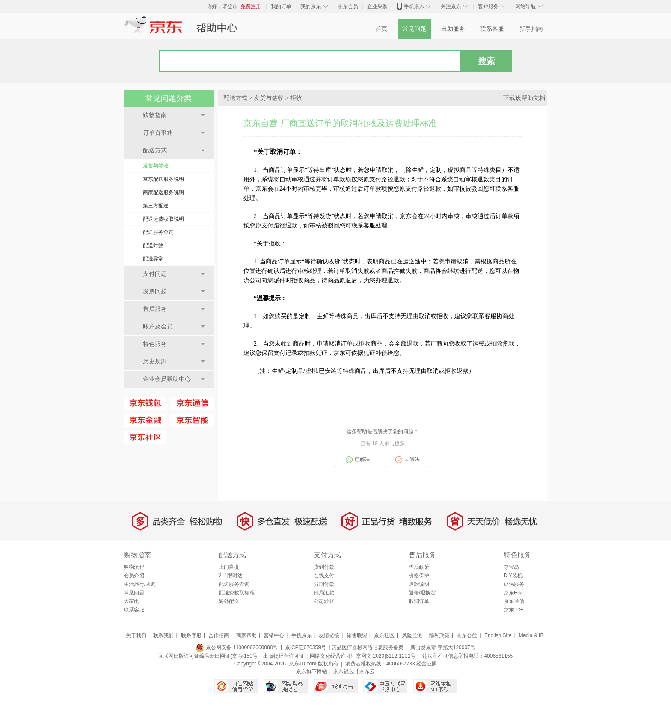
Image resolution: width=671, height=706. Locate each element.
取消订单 (419, 601)
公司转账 (324, 601)
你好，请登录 (222, 6)
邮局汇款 (324, 593)
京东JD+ (513, 610)
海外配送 (229, 601)
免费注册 (250, 6)
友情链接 (329, 635)
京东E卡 (513, 593)
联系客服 (492, 29)
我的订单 (281, 6)
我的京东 (310, 6)
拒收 (296, 98)
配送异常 (153, 259)
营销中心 (274, 635)
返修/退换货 (422, 593)
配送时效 (153, 245)
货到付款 (324, 567)
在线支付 (324, 576)
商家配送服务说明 (163, 192)
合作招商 (218, 635)
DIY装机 (513, 576)
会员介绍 (134, 576)
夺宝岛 (511, 567)
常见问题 (414, 29)
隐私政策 (439, 635)
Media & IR (531, 635)
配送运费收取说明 (163, 219)
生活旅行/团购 (140, 584)
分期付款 (324, 584)
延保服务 (514, 584)
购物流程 (134, 567)
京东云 (367, 671)
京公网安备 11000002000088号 (237, 647)
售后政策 (419, 567)
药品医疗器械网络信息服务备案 (368, 647)
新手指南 (531, 29)
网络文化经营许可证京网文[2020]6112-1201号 (363, 656)
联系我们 (163, 635)
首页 (381, 29)
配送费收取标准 (237, 593)
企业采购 (377, 6)
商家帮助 (246, 635)
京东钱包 (343, 671)
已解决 (358, 459)
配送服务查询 (158, 232)
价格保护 (419, 576)
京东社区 (384, 635)
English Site (497, 635)
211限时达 (231, 576)
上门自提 (229, 567)
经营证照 (426, 664)
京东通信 (514, 601)
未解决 (407, 459)
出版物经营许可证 (283, 656)
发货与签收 (156, 166)
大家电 (131, 601)
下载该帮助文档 (524, 98)
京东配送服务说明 (163, 179)
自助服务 (453, 29)
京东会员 (348, 6)
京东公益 (467, 635)
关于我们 (136, 635)
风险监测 (412, 635)
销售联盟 (357, 635)
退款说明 (419, 584)
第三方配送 (156, 206)
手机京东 (414, 6)
